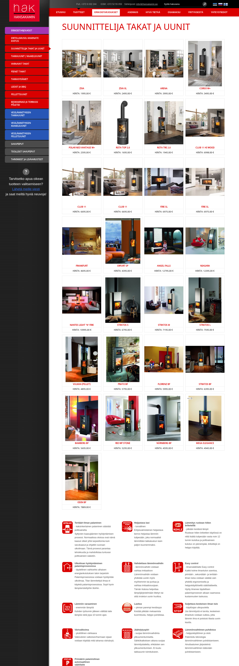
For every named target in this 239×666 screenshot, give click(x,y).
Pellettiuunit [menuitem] (19, 94)
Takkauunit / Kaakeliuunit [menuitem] (26, 56)
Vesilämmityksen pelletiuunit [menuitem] (21, 135)
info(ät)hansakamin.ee (147, 4)
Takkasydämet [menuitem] (19, 79)
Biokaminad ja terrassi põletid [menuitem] (24, 103)
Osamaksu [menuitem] (174, 12)
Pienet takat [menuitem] (18, 71)
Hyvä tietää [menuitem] (153, 12)
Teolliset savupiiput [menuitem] (23, 151)
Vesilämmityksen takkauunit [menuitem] (21, 114)
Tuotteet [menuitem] (79, 12)
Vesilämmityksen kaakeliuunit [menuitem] (21, 124)
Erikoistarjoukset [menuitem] (106, 12)
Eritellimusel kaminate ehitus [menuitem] (25, 39)
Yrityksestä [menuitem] (195, 12)
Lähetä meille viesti (26, 189)
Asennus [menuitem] (132, 12)
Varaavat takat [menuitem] (20, 63)
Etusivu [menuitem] (60, 12)
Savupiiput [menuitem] (17, 143)
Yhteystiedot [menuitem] (219, 12)
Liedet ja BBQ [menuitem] (18, 86)
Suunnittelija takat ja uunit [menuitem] (27, 48)
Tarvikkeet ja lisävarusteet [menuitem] (27, 159)
